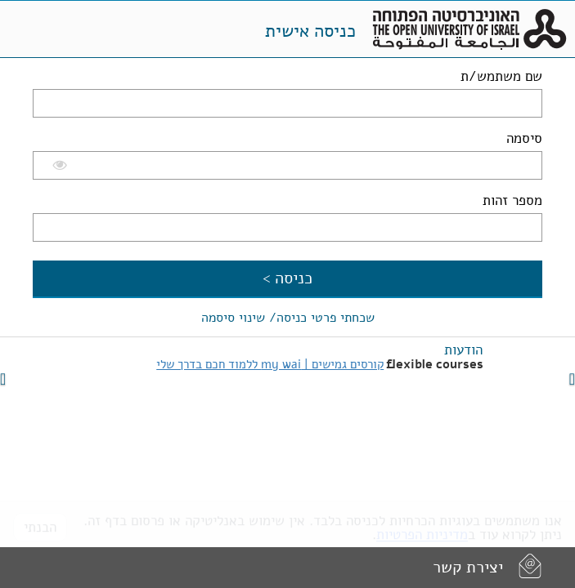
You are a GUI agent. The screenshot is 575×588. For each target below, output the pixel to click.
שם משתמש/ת (501, 76)
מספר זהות (512, 200)
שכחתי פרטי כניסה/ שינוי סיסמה (288, 318)
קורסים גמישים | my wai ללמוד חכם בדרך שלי (270, 364)
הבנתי (40, 521)
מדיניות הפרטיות (422, 528)
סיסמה (524, 138)
